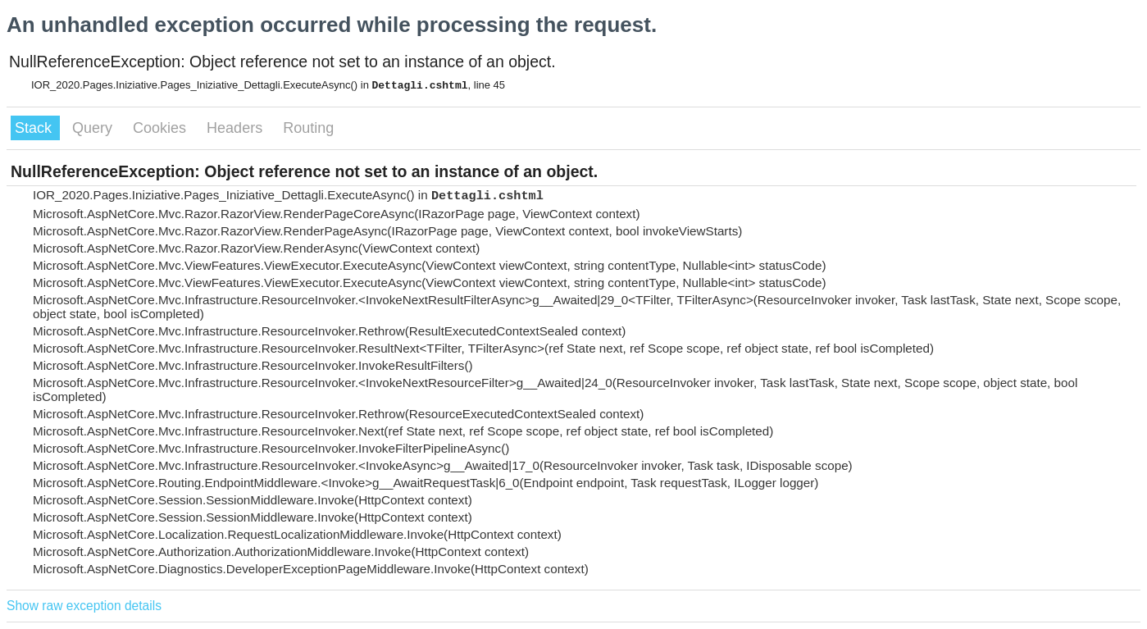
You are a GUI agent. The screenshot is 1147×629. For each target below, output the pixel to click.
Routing (308, 128)
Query (94, 128)
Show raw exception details (84, 606)
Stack (35, 128)
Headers (236, 128)
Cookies (161, 128)
